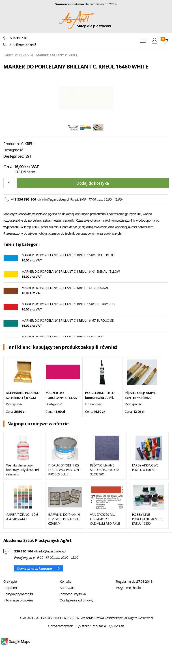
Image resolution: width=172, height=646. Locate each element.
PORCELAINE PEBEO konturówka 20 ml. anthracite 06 (100, 395)
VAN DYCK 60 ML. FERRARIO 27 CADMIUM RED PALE (105, 519)
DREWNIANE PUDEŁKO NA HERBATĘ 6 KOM (22, 395)
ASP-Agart (67, 587)
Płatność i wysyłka (73, 594)
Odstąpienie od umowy (76, 600)
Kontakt (65, 581)
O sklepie (10, 581)
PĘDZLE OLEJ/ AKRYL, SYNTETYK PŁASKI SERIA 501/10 (140, 395)
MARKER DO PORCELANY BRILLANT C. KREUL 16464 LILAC (63, 337)
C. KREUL (28, 143)
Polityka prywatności (18, 594)
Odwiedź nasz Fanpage (34, 568)
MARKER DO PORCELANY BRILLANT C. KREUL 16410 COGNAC (65, 288)
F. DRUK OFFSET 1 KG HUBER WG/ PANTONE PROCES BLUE (64, 469)
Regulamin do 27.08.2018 (134, 581)
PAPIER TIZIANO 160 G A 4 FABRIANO (22, 516)
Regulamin (10, 587)
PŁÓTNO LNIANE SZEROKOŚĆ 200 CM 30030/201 (104, 469)
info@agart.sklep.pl (23, 44)
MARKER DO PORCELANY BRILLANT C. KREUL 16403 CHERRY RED (68, 304)
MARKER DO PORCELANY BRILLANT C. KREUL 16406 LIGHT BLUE (68, 255)
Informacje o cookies (18, 600)
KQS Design (115, 626)
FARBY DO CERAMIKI (18, 55)
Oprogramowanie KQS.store (68, 626)
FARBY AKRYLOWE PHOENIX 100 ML (145, 467)
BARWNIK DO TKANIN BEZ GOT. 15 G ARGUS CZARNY (64, 519)
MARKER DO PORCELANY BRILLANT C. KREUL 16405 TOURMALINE (62, 395)
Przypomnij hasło (128, 587)
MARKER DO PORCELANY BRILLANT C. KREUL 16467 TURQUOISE (68, 320)
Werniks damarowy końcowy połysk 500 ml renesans (22, 469)
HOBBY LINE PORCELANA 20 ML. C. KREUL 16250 (147, 519)
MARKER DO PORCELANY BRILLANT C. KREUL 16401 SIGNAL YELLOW (71, 271)
